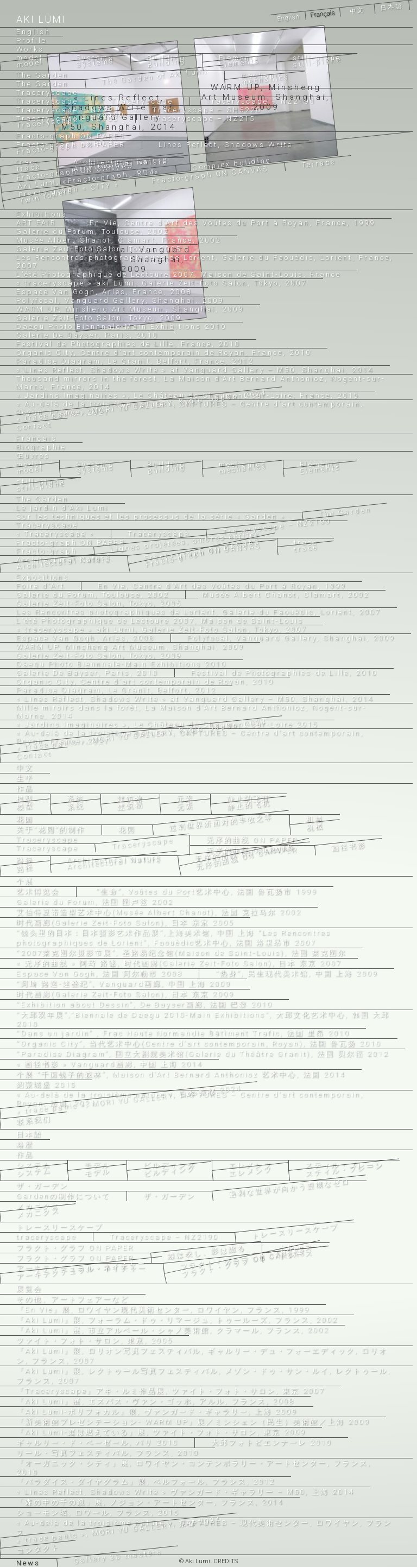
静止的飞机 (248, 799)
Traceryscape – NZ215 (203, 119)
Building (166, 62)
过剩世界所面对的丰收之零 (221, 822)
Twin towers (46, 196)
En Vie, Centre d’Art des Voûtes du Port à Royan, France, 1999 (232, 223)
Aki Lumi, (88, 178)
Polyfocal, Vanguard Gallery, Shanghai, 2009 (291, 638)
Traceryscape (142, 101)
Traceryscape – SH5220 (207, 110)
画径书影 (349, 847)
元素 (185, 799)
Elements (239, 62)
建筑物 (130, 799)
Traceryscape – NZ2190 (260, 101)
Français (322, 14)
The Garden (345, 512)
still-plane (317, 61)
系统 (75, 799)
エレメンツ (250, 1165)
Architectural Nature (114, 862)
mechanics (265, 79)
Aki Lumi (41, 19)
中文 (357, 11)
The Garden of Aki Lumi (155, 76)
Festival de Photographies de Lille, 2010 (284, 673)
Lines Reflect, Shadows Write (226, 145)
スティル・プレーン (344, 1170)
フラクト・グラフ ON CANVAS (243, 1262)
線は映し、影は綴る (206, 1252)
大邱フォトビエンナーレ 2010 (271, 1442)
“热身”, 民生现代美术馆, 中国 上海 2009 (297, 973)
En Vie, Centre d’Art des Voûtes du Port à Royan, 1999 (222, 586)
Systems (95, 58)
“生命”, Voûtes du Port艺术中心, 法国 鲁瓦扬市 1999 (205, 891)
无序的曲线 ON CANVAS (245, 856)
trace (306, 542)
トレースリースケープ (295, 1231)
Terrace (318, 163)
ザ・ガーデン (169, 1196)
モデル (97, 1165)
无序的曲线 (252, 840)
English (287, 17)
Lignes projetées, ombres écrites (185, 542)
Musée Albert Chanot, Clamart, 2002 (285, 595)
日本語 (391, 6)
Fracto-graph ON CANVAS (210, 174)
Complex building (232, 163)
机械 (315, 819)
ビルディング (169, 1165)
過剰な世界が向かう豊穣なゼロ (289, 1187)
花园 (127, 830)
